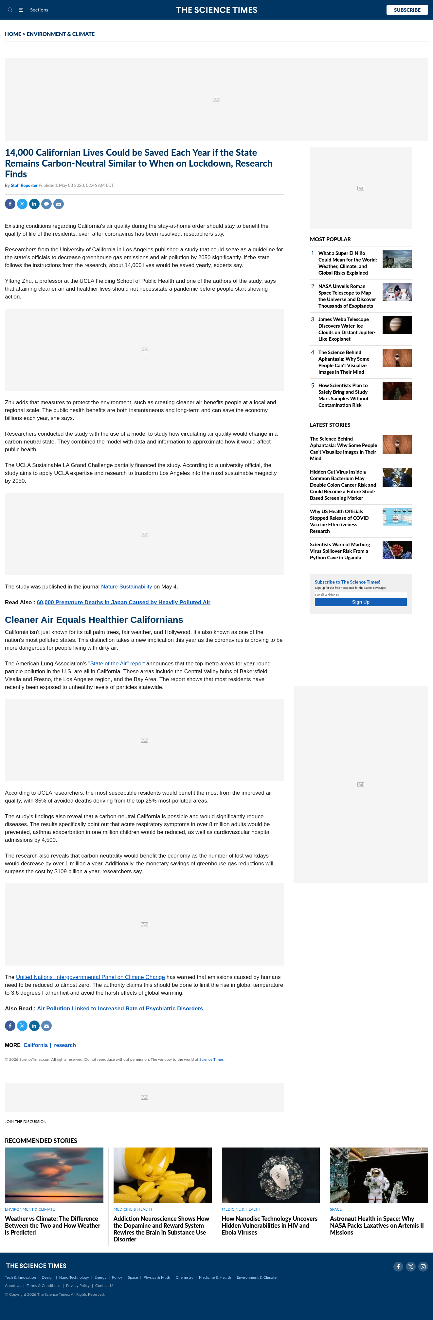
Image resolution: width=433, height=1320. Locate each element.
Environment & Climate (257, 1277)
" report (136, 663)
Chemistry (184, 1277)
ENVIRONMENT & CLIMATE (61, 34)
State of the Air (108, 663)
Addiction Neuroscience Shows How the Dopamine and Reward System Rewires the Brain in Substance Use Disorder (161, 1229)
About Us (13, 1285)
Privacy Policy (78, 1285)
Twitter (22, 204)
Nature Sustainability (126, 587)
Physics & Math (157, 1277)
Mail (58, 204)
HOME (13, 34)
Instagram (423, 1267)
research (65, 1045)
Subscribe (407, 10)
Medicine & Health (215, 1277)
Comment (46, 204)
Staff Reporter (25, 185)
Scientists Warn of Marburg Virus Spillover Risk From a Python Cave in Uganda (340, 550)
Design (47, 1277)
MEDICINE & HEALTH (133, 1209)
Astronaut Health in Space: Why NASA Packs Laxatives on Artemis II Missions (377, 1225)
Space (133, 1277)
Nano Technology (74, 1277)
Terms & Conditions (43, 1285)
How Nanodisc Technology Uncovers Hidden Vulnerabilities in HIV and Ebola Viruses (270, 1225)
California (36, 1045)
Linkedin (34, 204)
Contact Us (104, 1285)
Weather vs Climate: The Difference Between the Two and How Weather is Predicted (52, 1225)
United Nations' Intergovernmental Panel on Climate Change (90, 977)
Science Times (211, 1059)
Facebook (10, 204)
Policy (117, 1277)
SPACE (336, 1209)
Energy (100, 1277)
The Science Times (216, 10)
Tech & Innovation (20, 1277)
